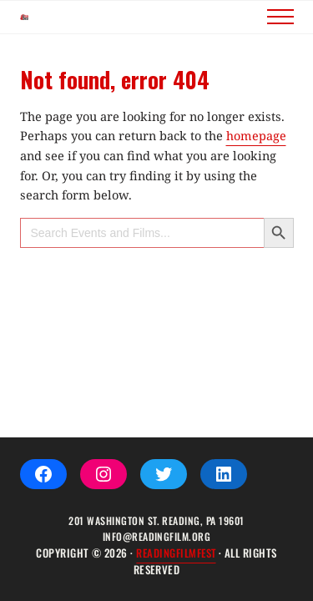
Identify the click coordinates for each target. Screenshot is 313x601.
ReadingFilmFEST (176, 553)
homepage (256, 163)
